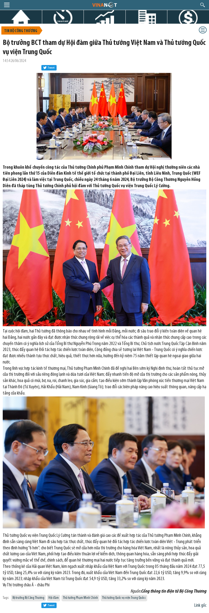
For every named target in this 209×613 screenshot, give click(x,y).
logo (104, 4)
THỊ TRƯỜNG (104, 21)
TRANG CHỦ (21, 21)
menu (7, 5)
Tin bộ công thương (20, 31)
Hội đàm (53, 598)
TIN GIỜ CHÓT (62, 21)
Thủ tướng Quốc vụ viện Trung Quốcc (124, 598)
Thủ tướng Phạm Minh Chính (80, 598)
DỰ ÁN (146, 21)
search (202, 5)
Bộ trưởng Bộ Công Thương (28, 598)
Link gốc (200, 605)
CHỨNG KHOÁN (188, 21)
